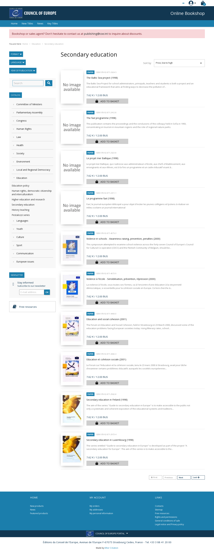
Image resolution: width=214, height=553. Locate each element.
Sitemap (159, 509)
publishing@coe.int (96, 34)
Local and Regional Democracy (33, 169)
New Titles (27, 23)
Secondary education (23, 204)
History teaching (20, 209)
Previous (169, 477)
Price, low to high (179, 63)
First (153, 477)
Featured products (39, 513)
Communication (25, 253)
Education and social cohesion (106, 319)
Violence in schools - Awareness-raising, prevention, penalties (123, 238)
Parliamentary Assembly (29, 112)
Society (20, 153)
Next (181, 477)
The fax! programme (101, 118)
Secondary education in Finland (107, 399)
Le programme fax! (100, 198)
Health (19, 145)
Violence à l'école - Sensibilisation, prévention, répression (120, 279)
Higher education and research (28, 199)
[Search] (28, 83)
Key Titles (52, 23)
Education (21, 177)
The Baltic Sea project (102, 77)
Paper (90, 72)
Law (18, 137)
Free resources (162, 513)
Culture (20, 237)
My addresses (96, 509)
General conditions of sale (167, 520)
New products (36, 506)
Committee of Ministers (29, 104)
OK (46, 292)
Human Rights (24, 128)
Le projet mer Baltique (102, 158)
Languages (22, 220)
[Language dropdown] (177, 3)
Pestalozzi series (21, 215)
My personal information (101, 513)
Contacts (159, 506)
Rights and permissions (166, 517)
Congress (21, 120)
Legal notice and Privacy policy (169, 524)
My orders (94, 506)
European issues (25, 261)
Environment (23, 161)
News (40, 23)
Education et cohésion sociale (106, 359)
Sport (19, 245)
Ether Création (111, 547)
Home (14, 23)
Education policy (20, 185)
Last (196, 477)
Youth (19, 228)
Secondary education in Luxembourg (110, 439)
